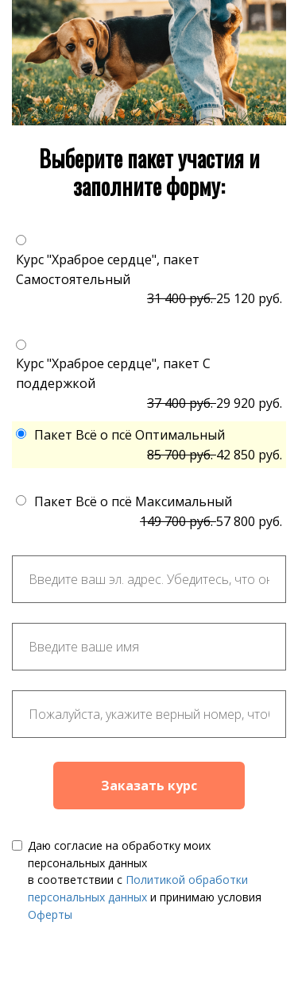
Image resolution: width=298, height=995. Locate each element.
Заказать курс (149, 785)
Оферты (50, 914)
